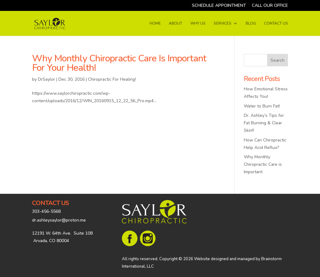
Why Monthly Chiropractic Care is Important (263, 164)
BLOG (251, 23)
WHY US (198, 23)
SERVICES (222, 23)
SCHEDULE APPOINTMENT (219, 5)
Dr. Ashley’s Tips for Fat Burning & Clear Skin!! (264, 122)
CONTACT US (276, 23)
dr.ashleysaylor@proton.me (59, 220)
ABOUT (175, 23)
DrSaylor (46, 79)
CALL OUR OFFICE (270, 5)
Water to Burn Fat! (262, 106)
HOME (155, 23)
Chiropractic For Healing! (112, 79)
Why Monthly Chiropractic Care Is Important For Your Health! (119, 63)
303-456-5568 (46, 211)
